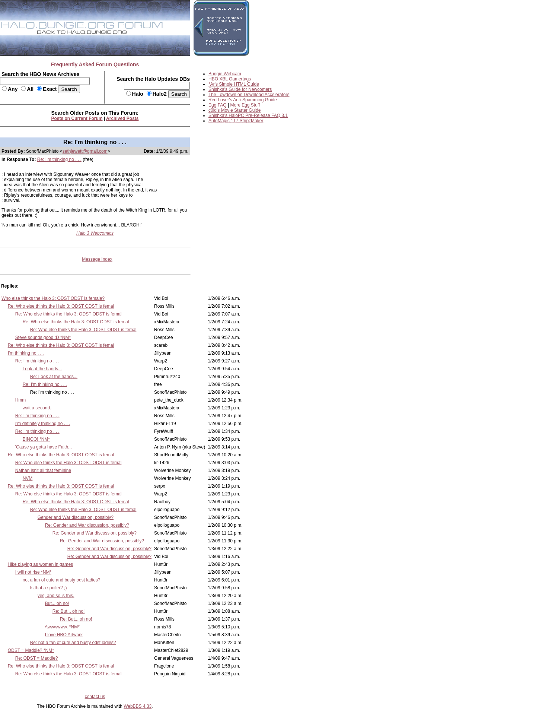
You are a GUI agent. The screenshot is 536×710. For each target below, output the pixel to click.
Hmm (20, 400)
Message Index (97, 259)
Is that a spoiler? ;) (48, 587)
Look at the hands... (42, 368)
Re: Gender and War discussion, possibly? (87, 525)
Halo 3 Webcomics (95, 233)
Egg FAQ (217, 105)
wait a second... (38, 408)
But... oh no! (57, 603)
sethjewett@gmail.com (85, 151)
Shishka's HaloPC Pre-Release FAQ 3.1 (248, 115)
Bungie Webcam (224, 73)
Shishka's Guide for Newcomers (240, 89)
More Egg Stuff (245, 105)
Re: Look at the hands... (53, 376)
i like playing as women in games (40, 564)
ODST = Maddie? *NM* (31, 650)
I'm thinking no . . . (26, 353)
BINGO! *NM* (36, 439)
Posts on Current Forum (77, 118)
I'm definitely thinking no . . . (42, 423)
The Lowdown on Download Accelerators (248, 94)
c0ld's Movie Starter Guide (234, 110)
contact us (95, 696)
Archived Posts (122, 118)
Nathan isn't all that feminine (43, 470)
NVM (28, 478)
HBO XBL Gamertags (229, 79)
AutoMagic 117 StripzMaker (235, 120)
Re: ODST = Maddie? (36, 658)
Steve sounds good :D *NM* (43, 337)
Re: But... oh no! (68, 611)
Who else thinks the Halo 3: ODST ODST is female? (53, 298)
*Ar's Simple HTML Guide (233, 84)
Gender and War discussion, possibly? (76, 517)
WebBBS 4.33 (137, 706)
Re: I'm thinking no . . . (59, 159)
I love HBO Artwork (64, 634)
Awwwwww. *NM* (62, 627)
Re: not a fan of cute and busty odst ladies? (73, 642)
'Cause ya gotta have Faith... (43, 447)
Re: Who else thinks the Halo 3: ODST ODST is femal (61, 306)
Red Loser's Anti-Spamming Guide (242, 99)
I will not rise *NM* (33, 572)
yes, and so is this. (56, 595)
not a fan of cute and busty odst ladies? (61, 580)
